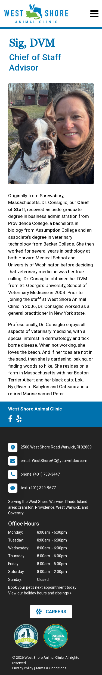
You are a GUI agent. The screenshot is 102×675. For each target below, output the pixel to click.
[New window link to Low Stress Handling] (27, 635)
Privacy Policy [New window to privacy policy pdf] (22, 668)
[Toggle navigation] (94, 13)
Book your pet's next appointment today (42, 587)
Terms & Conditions (51, 668)
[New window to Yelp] (20, 420)
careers (51, 611)
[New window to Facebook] (11, 420)
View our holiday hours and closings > (40, 593)
